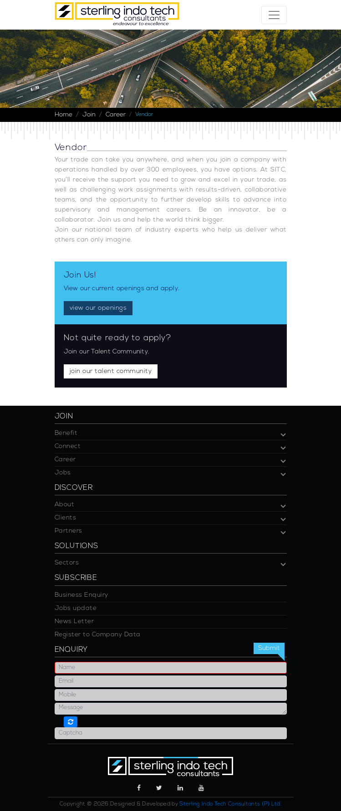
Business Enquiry (81, 595)
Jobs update (76, 608)
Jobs (63, 472)
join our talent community (111, 371)
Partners (68, 531)
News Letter (74, 621)
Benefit (66, 433)
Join (89, 114)
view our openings (98, 308)
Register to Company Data (98, 634)
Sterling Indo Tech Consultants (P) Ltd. (230, 804)
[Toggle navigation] (274, 15)
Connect (68, 446)
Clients (65, 517)
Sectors (67, 562)
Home (63, 114)
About (65, 504)
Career (116, 114)
